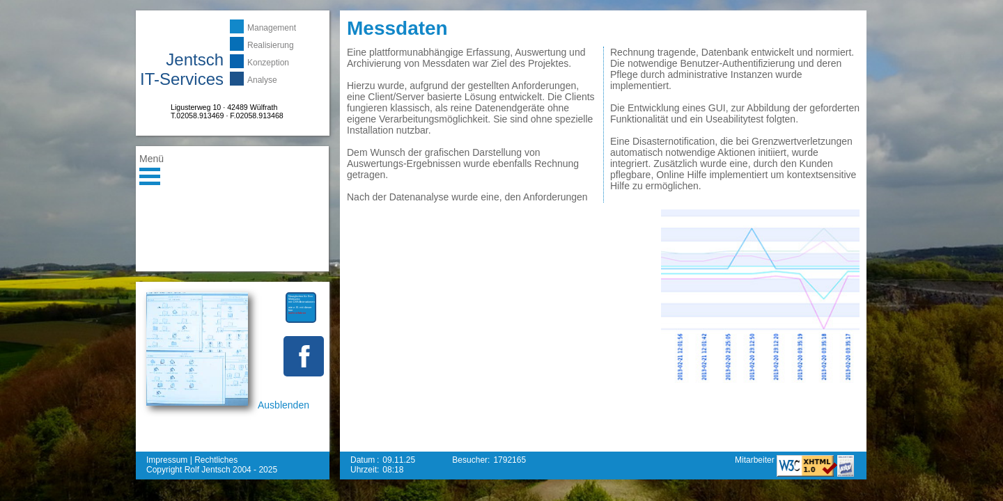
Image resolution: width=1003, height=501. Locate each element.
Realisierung (270, 45)
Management (271, 28)
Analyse (262, 80)
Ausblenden (283, 405)
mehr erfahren (297, 313)
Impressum (166, 460)
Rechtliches (216, 460)
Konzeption (268, 62)
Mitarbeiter (756, 460)
